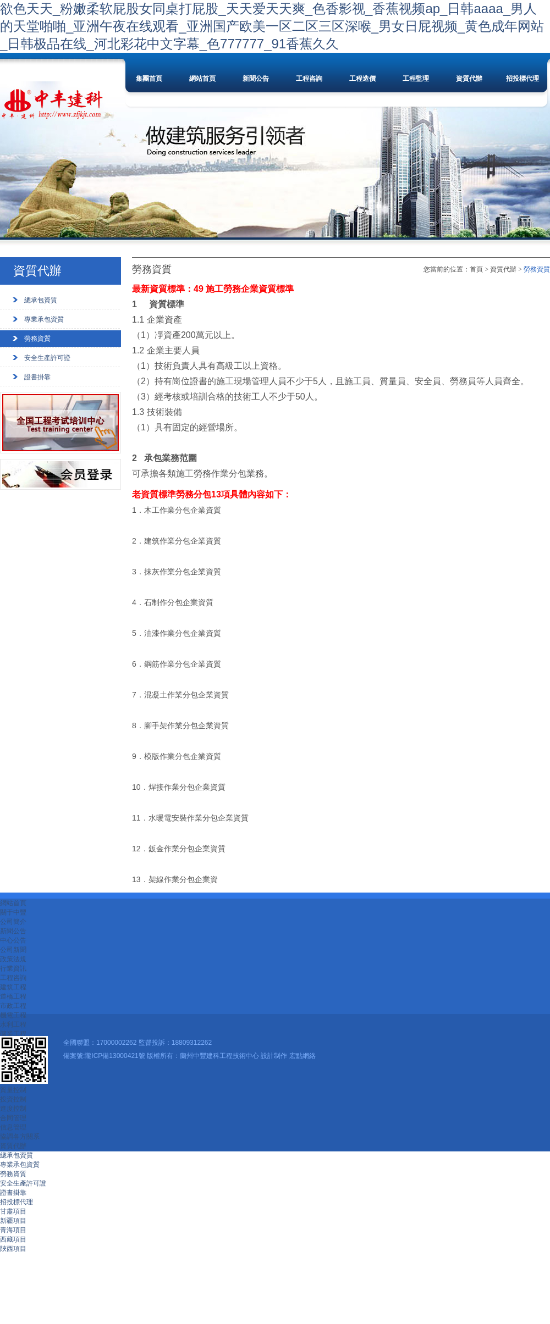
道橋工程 (13, 996)
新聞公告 (256, 78)
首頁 (476, 269)
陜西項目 (13, 1249)
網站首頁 (202, 78)
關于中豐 (13, 912)
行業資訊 (13, 968)
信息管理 (13, 1127)
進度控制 (13, 1108)
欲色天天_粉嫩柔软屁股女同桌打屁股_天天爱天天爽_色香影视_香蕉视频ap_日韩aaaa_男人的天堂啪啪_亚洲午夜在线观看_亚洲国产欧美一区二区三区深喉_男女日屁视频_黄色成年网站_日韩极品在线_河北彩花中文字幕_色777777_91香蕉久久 (272, 26)
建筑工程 (13, 987)
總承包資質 (40, 300)
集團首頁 (149, 78)
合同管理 (13, 1118)
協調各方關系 (20, 1136)
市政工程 (13, 1006)
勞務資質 (37, 338)
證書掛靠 (37, 377)
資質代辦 (469, 78)
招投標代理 (522, 78)
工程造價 (362, 78)
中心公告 (13, 940)
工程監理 (416, 78)
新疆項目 (13, 1221)
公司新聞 (13, 950)
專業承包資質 (44, 319)
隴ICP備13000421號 (115, 1056)
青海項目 (13, 1230)
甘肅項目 (13, 1211)
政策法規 (13, 959)
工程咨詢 (309, 78)
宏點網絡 (302, 1056)
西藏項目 (13, 1239)
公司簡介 (13, 922)
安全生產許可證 (47, 358)
